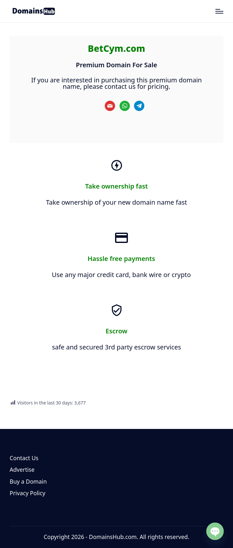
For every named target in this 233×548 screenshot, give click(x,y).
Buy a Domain (28, 481)
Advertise (22, 469)
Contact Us (24, 458)
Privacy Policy (27, 493)
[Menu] (219, 11)
